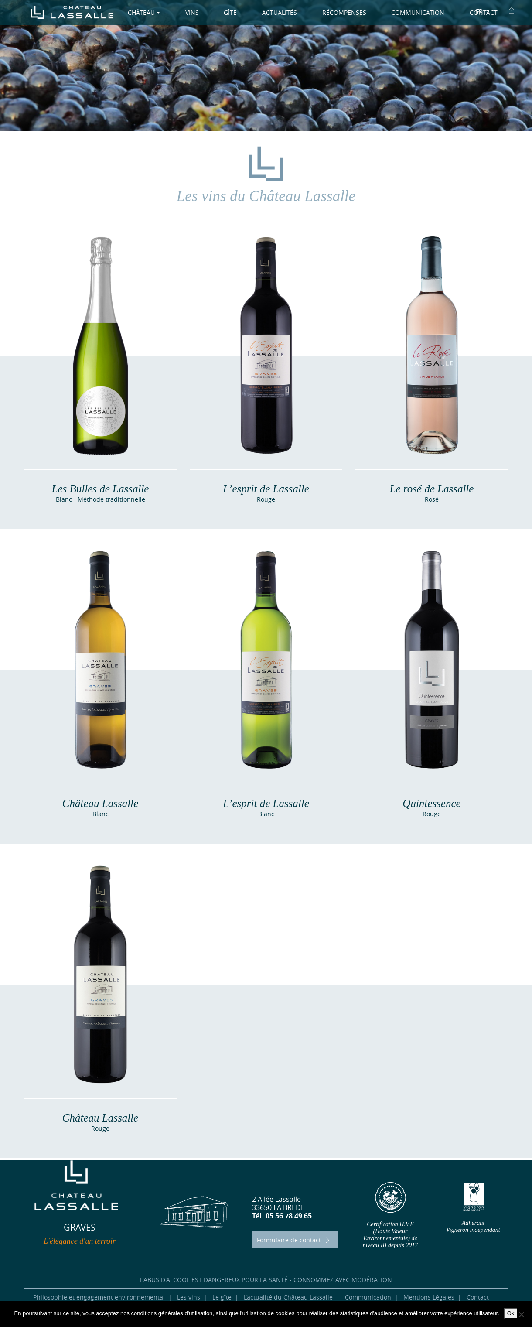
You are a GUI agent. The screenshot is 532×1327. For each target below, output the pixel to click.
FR (480, 11)
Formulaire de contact (294, 1240)
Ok (511, 1313)
